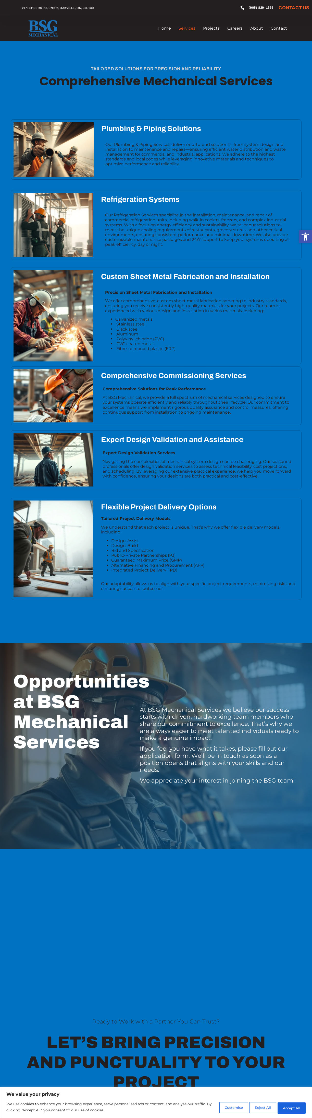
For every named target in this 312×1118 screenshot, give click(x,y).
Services (187, 28)
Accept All (289, 1107)
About (256, 28)
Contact (279, 28)
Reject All (254, 1107)
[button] (305, 236)
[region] (156, 1103)
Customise (219, 1107)
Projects (211, 28)
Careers (235, 28)
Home (164, 28)
